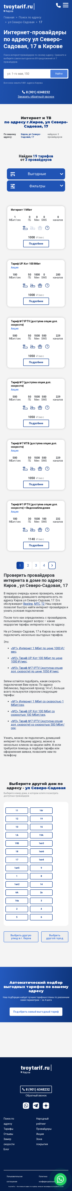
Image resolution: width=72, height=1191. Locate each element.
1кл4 (41, 859)
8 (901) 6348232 (38, 92)
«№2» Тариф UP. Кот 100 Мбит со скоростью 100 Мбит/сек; (33, 713)
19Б (17, 843)
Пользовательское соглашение (14, 1179)
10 (17, 827)
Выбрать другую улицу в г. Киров (21, 937)
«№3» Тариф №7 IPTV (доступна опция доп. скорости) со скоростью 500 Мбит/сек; (38, 724)
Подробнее (36, 243)
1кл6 (41, 851)
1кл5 (16, 868)
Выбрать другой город (54, 937)
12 (17, 818)
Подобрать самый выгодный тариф (36, 1011)
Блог (6, 1149)
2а (41, 892)
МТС (37, 604)
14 (41, 884)
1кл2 (16, 884)
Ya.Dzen (46, 1105)
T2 (43, 604)
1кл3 (41, 843)
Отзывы (8, 1134)
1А (16, 835)
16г (41, 810)
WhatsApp (26, 1105)
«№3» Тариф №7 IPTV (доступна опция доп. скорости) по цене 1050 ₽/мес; (37, 669)
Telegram (36, 1105)
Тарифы (8, 1128)
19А (41, 835)
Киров (9, 11)
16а (17, 900)
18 (17, 851)
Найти (59, 73)
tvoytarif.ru (18, 6)
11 (17, 810)
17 (17, 859)
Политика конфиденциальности (48, 1179)
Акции (40, 1134)
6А (16, 892)
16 (41, 827)
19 (41, 818)
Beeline (28, 604)
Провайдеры (44, 1128)
